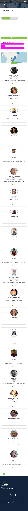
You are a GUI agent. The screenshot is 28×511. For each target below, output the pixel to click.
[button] (14, 23)
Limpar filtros (4, 50)
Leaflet (17, 62)
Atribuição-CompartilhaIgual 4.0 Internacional (13, 502)
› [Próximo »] (8, 473)
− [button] (2, 55)
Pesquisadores (5, 18)
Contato (2, 491)
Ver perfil (14, 83)
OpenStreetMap (21, 62)
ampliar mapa (14, 62)
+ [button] (2, 53)
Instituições (13, 18)
